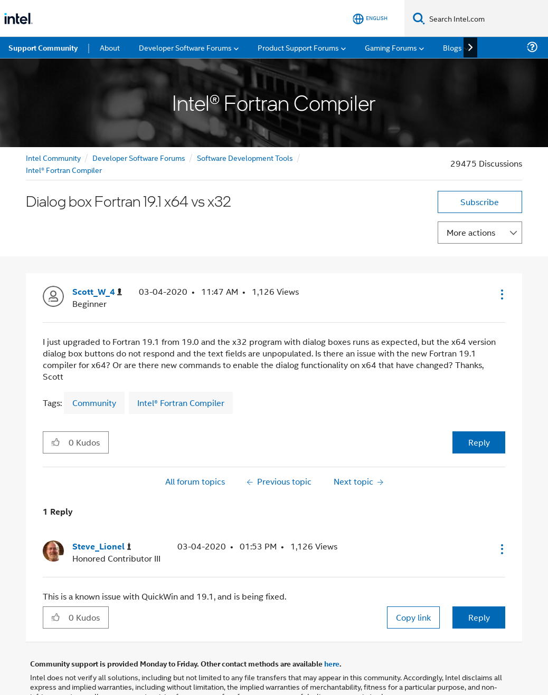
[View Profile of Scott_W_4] (97, 292)
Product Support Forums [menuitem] (298, 47)
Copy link (413, 617)
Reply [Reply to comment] (479, 617)
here (331, 663)
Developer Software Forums (138, 157)
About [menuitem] (110, 47)
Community (94, 403)
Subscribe (479, 202)
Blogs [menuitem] (452, 47)
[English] (370, 19)
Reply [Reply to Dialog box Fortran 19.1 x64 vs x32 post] (479, 442)
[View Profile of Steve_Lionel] (101, 546)
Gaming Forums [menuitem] (391, 47)
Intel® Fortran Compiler (64, 169)
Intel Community (53, 157)
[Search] (419, 18)
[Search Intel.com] (486, 18)
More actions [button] (471, 232)
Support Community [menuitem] (43, 47)
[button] (501, 294)
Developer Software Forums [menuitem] (185, 47)
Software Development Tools (245, 157)
